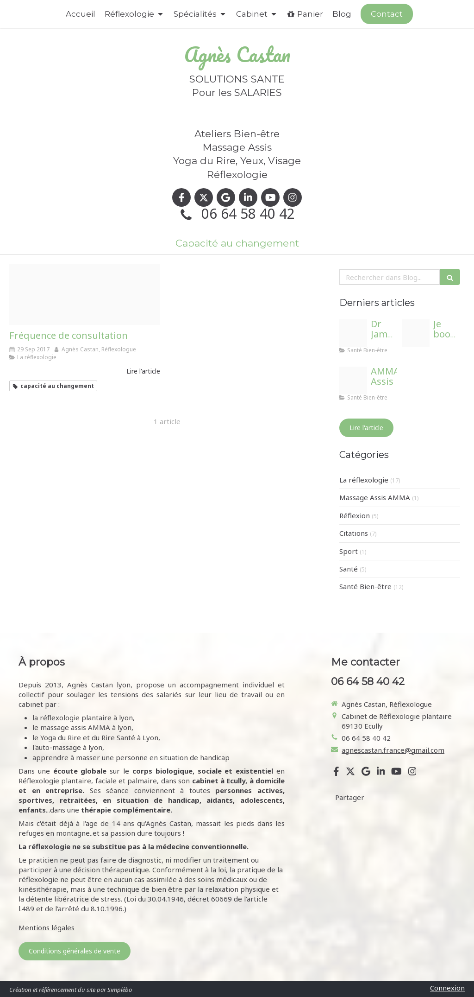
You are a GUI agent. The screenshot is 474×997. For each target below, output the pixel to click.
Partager (349, 797)
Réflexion (354, 515)
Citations (353, 533)
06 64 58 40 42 (248, 213)
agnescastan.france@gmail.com (393, 750)
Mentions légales (47, 927)
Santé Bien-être (365, 586)
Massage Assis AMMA (374, 497)
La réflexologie (363, 479)
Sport (348, 551)
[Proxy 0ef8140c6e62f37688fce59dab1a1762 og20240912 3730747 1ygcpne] (416, 333)
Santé (348, 568)
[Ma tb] (353, 380)
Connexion (447, 987)
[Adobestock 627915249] (353, 333)
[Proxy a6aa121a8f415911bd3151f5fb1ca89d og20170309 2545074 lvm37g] (84, 294)
